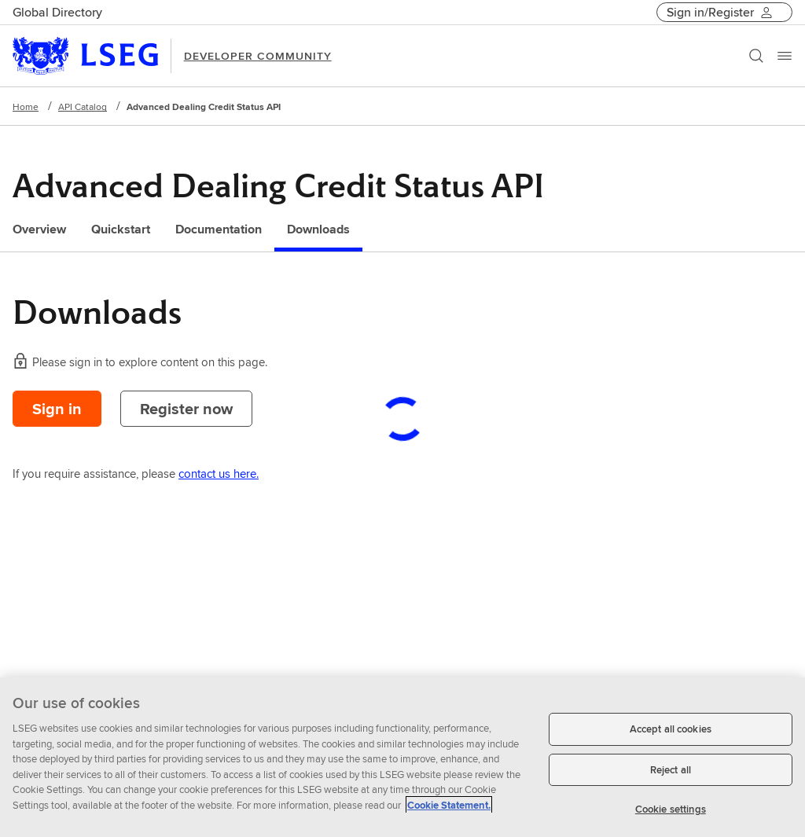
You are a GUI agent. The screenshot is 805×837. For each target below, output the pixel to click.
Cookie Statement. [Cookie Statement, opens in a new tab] (449, 805)
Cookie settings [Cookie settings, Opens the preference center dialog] (670, 809)
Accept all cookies (670, 728)
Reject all (670, 769)
